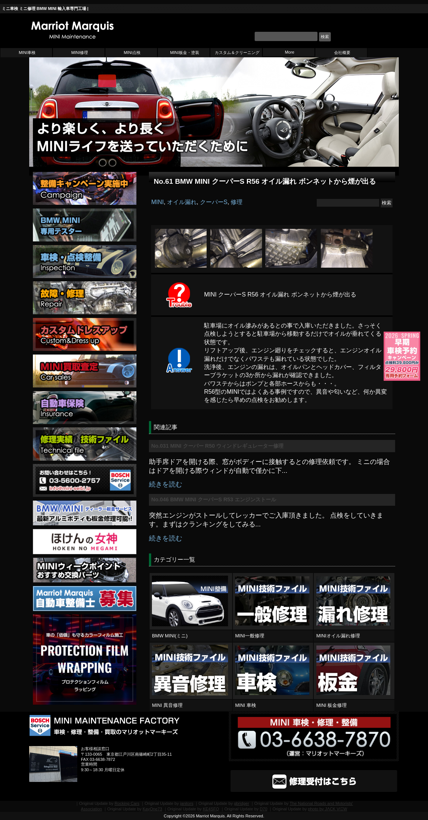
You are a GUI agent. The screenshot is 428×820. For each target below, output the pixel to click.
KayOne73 (152, 809)
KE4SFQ (211, 809)
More (290, 52)
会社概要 (342, 52)
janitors (186, 803)
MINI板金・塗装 (184, 52)
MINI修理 (79, 52)
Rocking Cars (127, 803)
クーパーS (214, 202)
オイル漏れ (182, 202)
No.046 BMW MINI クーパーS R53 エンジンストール (213, 499)
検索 (325, 36)
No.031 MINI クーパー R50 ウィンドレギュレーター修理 (217, 446)
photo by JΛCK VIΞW (327, 809)
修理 (236, 202)
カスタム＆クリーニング (237, 52)
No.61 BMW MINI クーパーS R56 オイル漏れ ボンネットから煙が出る (265, 181)
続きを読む (165, 484)
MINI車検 (27, 52)
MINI (157, 202)
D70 (264, 809)
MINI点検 (132, 52)
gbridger (241, 803)
